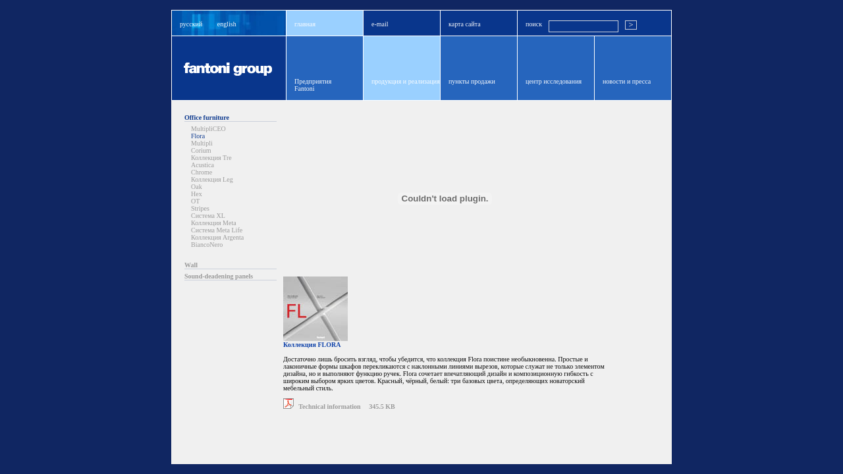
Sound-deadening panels (218, 276)
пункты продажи (472, 81)
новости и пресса (627, 81)
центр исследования (554, 81)
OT (195, 201)
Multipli (202, 143)
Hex (196, 194)
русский (191, 24)
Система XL (208, 215)
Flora (198, 136)
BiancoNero (207, 244)
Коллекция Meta (213, 222)
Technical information (322, 406)
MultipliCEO (208, 128)
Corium (201, 150)
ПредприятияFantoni (312, 85)
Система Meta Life (216, 230)
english (226, 24)
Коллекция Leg (212, 179)
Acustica (202, 165)
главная (304, 24)
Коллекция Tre (211, 157)
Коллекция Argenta (217, 237)
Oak (196, 186)
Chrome (201, 172)
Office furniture (206, 117)
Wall (191, 265)
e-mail (380, 24)
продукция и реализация (405, 81)
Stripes (200, 208)
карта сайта (465, 24)
